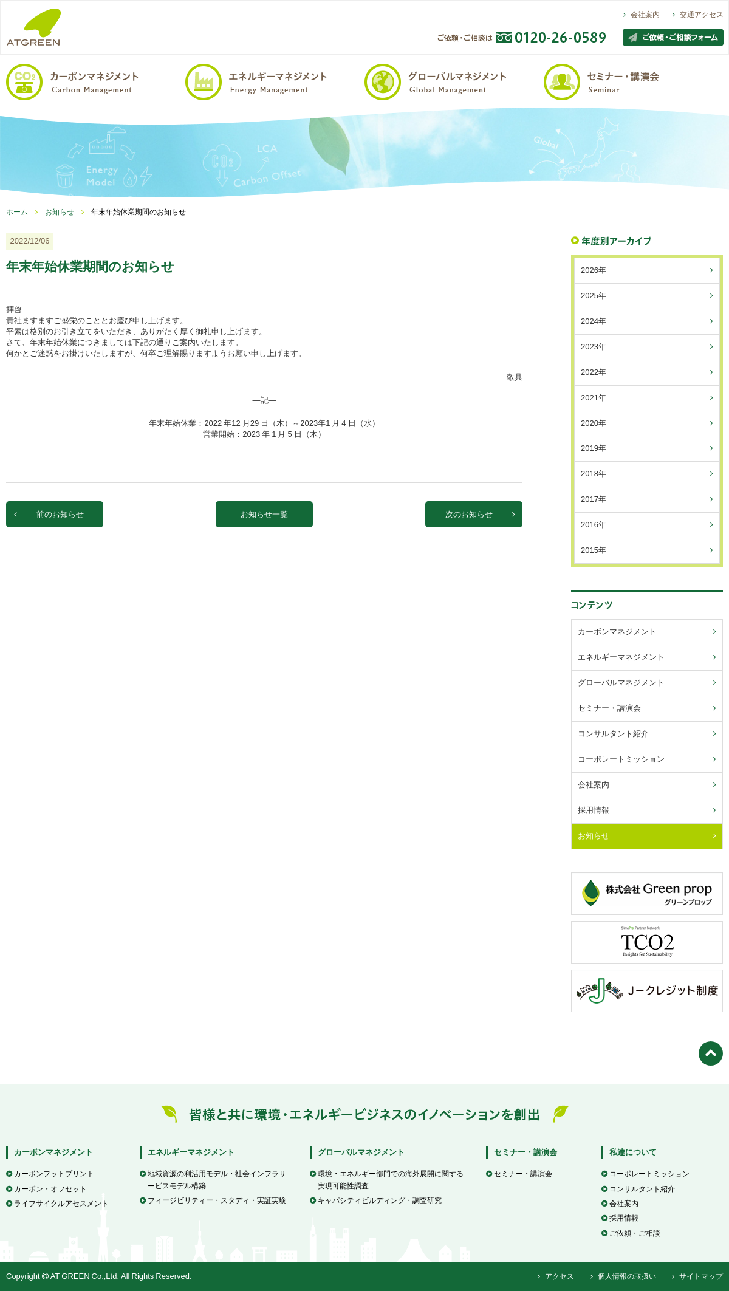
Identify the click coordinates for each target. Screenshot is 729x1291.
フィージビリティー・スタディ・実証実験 (213, 1200)
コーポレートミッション (645, 1173)
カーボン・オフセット (46, 1189)
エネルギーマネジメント (191, 1152)
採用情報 (619, 1218)
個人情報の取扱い (623, 1276)
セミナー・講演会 (525, 1152)
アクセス (556, 1276)
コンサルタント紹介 (638, 1189)
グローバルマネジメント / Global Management (454, 81)
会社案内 (641, 14)
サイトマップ (697, 1276)
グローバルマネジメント (361, 1152)
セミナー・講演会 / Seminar (633, 81)
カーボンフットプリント (50, 1173)
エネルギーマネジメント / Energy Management (274, 81)
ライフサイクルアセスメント (57, 1203)
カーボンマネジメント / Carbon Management (95, 81)
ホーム (17, 212)
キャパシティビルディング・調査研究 (376, 1200)
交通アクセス (698, 14)
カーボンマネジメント (53, 1152)
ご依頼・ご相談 (630, 1233)
